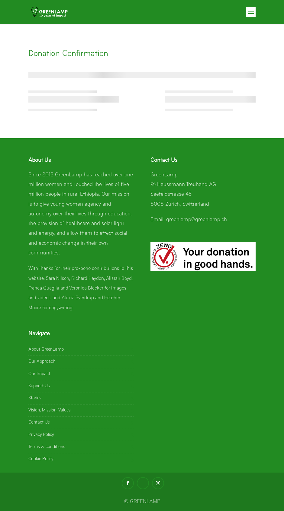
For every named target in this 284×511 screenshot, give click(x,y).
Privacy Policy (41, 434)
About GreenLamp (46, 349)
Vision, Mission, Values (49, 410)
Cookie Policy (40, 459)
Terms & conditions (46, 446)
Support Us (39, 386)
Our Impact (39, 374)
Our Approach (41, 361)
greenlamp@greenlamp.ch (196, 220)
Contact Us (39, 422)
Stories (34, 398)
